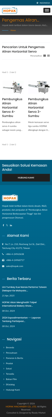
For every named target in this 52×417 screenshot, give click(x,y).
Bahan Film (11, 379)
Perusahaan (11, 352)
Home (13, 30)
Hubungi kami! (26, 177)
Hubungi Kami (13, 389)
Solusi (9, 368)
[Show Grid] (44, 55)
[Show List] (48, 55)
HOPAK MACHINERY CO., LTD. (21, 406)
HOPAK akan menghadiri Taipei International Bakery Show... (19, 304)
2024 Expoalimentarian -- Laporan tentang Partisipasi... (21, 319)
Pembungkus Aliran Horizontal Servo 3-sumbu (38, 107)
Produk (9, 363)
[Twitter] (7, 225)
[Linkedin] (11, 225)
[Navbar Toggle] (46, 10)
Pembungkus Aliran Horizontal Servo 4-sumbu (12, 107)
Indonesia (45, 3)
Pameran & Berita (14, 358)
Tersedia (10, 373)
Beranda (10, 347)
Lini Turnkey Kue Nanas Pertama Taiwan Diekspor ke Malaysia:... (24, 288)
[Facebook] (3, 225)
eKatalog (10, 384)
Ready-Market (38, 412)
